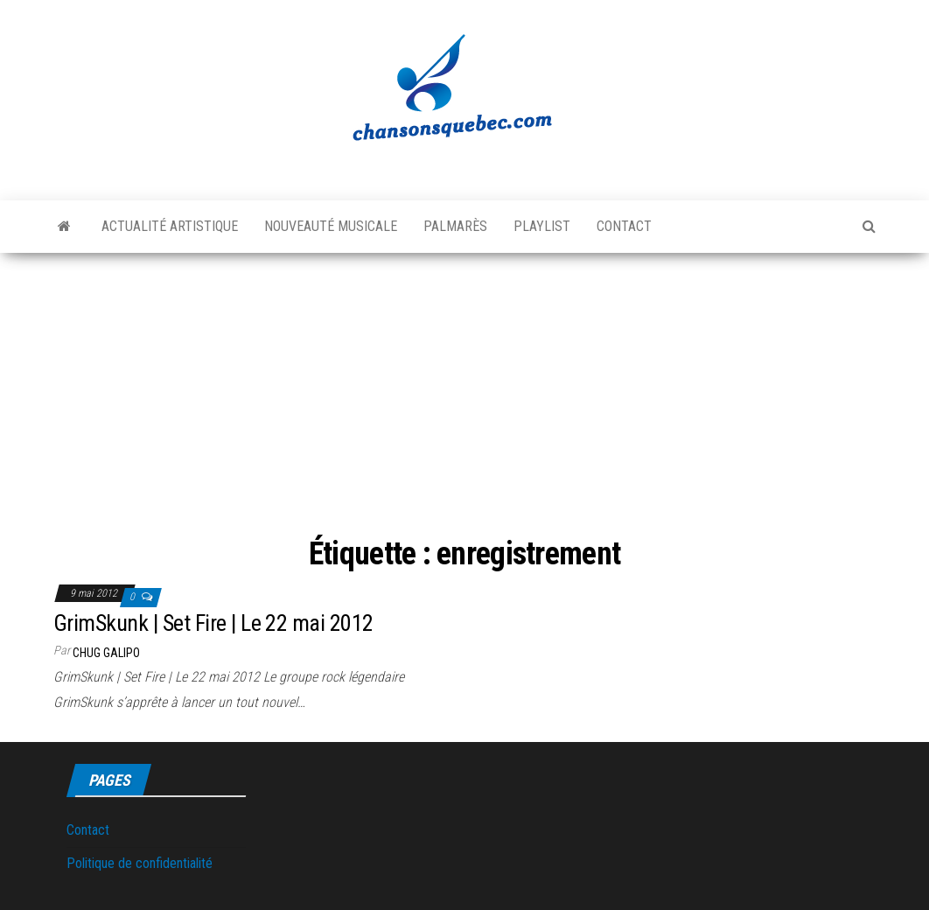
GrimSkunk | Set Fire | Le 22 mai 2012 (213, 623)
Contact (624, 226)
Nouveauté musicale (330, 226)
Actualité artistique (169, 226)
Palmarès (455, 226)
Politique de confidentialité (139, 863)
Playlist (541, 226)
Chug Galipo (106, 653)
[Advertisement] (464, 397)
